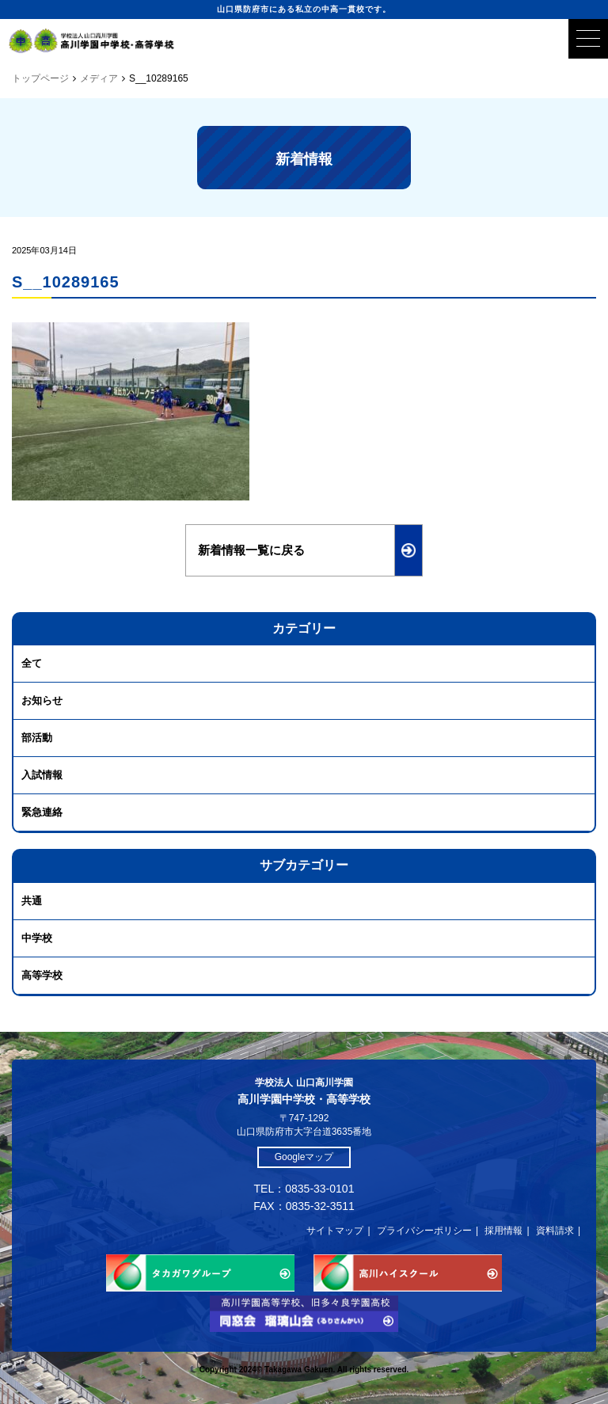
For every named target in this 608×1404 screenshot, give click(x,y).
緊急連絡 (42, 812)
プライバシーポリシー (424, 1230)
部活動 (36, 738)
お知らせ (42, 700)
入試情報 (42, 775)
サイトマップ (334, 1230)
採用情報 (503, 1230)
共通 (31, 901)
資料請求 (555, 1230)
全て (31, 663)
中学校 (36, 938)
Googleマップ (304, 1156)
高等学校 (42, 975)
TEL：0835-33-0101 (304, 1188)
